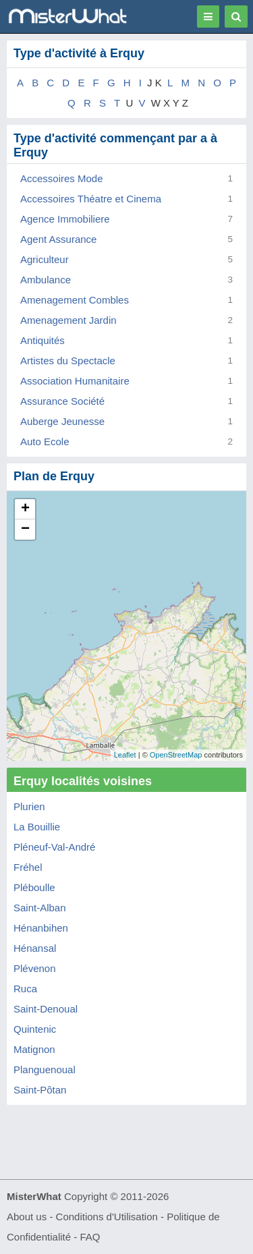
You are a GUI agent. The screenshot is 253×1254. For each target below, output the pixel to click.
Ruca (25, 988)
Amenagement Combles (74, 300)
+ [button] (25, 509)
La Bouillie (36, 826)
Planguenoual (44, 1069)
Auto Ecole (44, 441)
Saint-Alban (39, 907)
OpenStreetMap (176, 755)
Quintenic (34, 1029)
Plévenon (34, 968)
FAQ (90, 1237)
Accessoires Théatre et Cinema (90, 198)
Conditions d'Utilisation (107, 1216)
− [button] (25, 529)
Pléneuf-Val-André (54, 847)
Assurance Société (62, 401)
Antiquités (42, 340)
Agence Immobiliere (65, 219)
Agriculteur (44, 259)
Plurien (29, 806)
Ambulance (45, 279)
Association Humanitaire (75, 381)
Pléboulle (34, 887)
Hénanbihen (40, 928)
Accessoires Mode (61, 178)
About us (27, 1216)
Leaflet (125, 755)
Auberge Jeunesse (62, 421)
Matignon (34, 1049)
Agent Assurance (58, 239)
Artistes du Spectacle (67, 360)
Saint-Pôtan (39, 1089)
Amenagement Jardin (68, 320)
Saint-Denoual (45, 1009)
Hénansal (34, 948)
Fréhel (28, 867)
